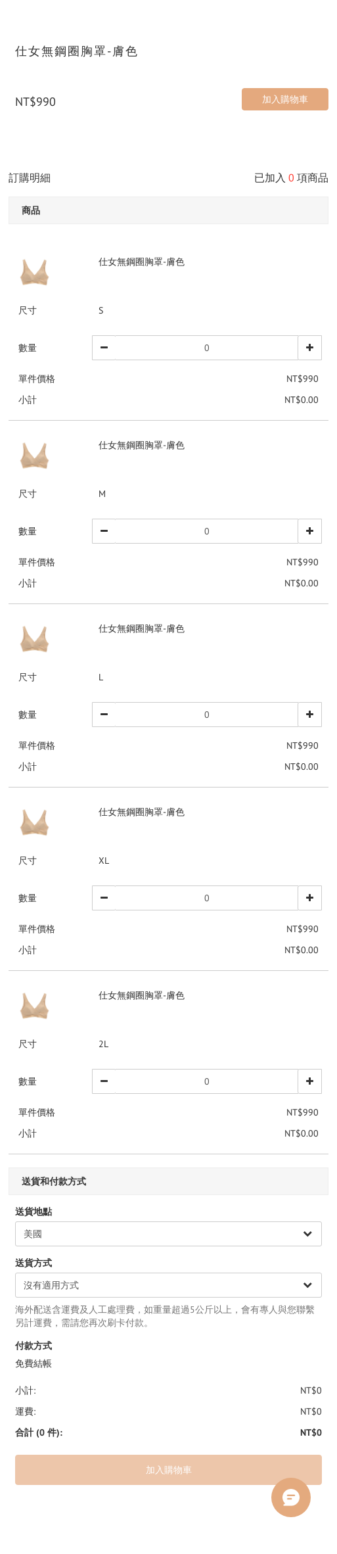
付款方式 (33, 1346)
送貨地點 (33, 1211)
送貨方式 (33, 1263)
